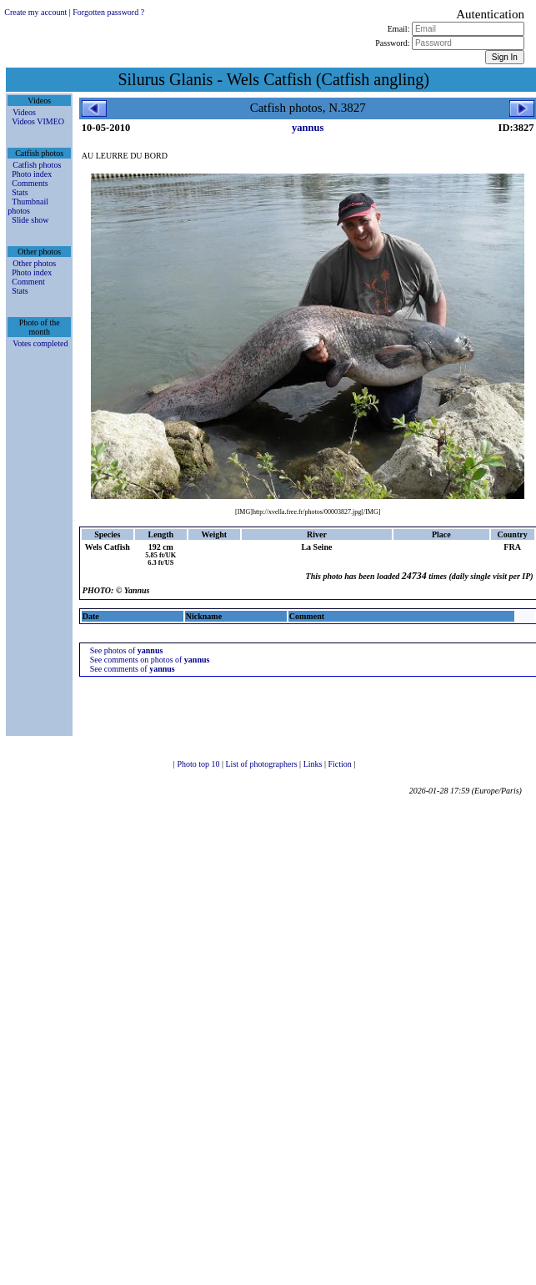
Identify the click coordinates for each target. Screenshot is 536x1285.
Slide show (30, 219)
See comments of (132, 668)
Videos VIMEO (38, 121)
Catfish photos (37, 164)
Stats (20, 192)
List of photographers (263, 763)
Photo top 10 (199, 763)
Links (313, 763)
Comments (30, 183)
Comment (28, 281)
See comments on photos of (150, 659)
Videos (24, 112)
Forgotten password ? (108, 12)
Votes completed (40, 343)
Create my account (35, 12)
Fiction (340, 763)
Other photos (34, 263)
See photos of (126, 650)
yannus (307, 128)
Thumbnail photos (28, 206)
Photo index (32, 174)
